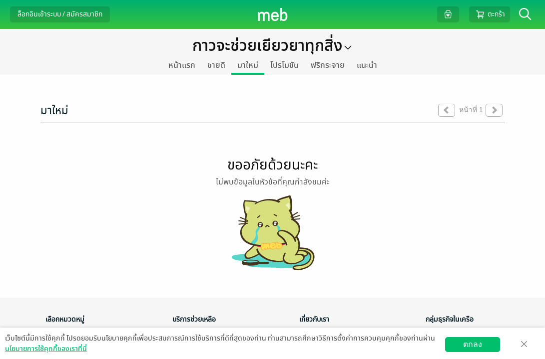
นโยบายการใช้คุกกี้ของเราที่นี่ (46, 349)
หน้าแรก (181, 65)
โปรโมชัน (284, 65)
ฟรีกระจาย (328, 65)
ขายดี (216, 65)
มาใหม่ (247, 65)
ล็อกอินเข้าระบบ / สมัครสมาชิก (59, 14)
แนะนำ (367, 65)
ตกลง (472, 344)
